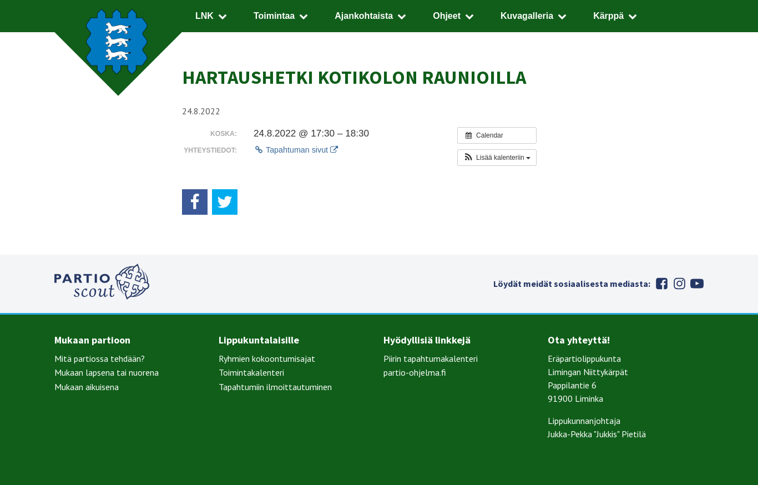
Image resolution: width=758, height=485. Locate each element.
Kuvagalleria (527, 16)
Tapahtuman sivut (296, 149)
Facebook (661, 283)
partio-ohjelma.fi (414, 372)
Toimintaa (274, 16)
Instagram (679, 283)
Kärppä (608, 16)
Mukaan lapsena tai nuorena (106, 372)
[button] (497, 157)
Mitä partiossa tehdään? (99, 358)
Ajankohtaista (364, 16)
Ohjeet (447, 16)
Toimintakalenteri (251, 372)
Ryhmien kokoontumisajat (267, 358)
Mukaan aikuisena (86, 386)
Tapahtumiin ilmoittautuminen (275, 386)
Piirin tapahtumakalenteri (430, 358)
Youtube (697, 283)
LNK (204, 16)
